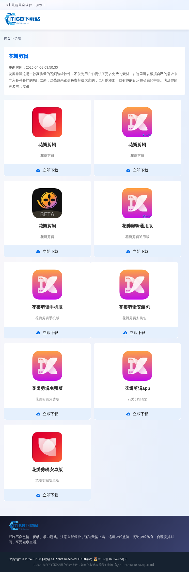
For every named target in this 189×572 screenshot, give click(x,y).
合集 (18, 38)
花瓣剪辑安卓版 (47, 469)
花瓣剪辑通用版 (137, 225)
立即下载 (47, 170)
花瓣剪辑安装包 (134, 307)
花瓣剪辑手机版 (47, 307)
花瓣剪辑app (137, 388)
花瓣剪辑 (47, 144)
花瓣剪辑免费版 (47, 388)
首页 (7, 38)
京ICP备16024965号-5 (112, 559)
